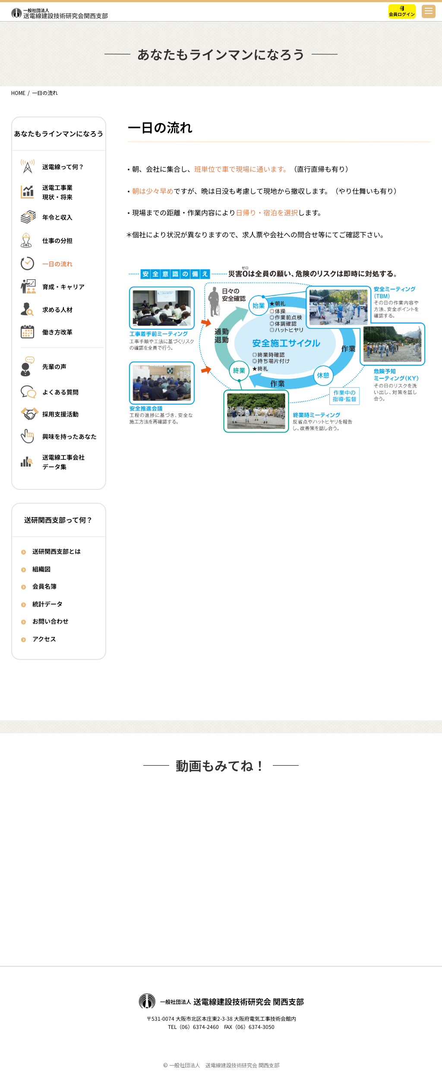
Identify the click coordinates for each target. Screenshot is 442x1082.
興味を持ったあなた (69, 436)
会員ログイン (402, 14)
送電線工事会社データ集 (63, 462)
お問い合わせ (50, 621)
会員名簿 (44, 586)
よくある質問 (60, 392)
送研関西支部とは (56, 551)
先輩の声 (54, 367)
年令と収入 (57, 217)
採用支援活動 (60, 414)
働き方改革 (57, 332)
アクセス (44, 638)
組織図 (41, 568)
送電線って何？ (63, 166)
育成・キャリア (63, 286)
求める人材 (57, 309)
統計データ (47, 603)
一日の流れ (57, 263)
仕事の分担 (57, 240)
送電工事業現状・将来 (57, 192)
